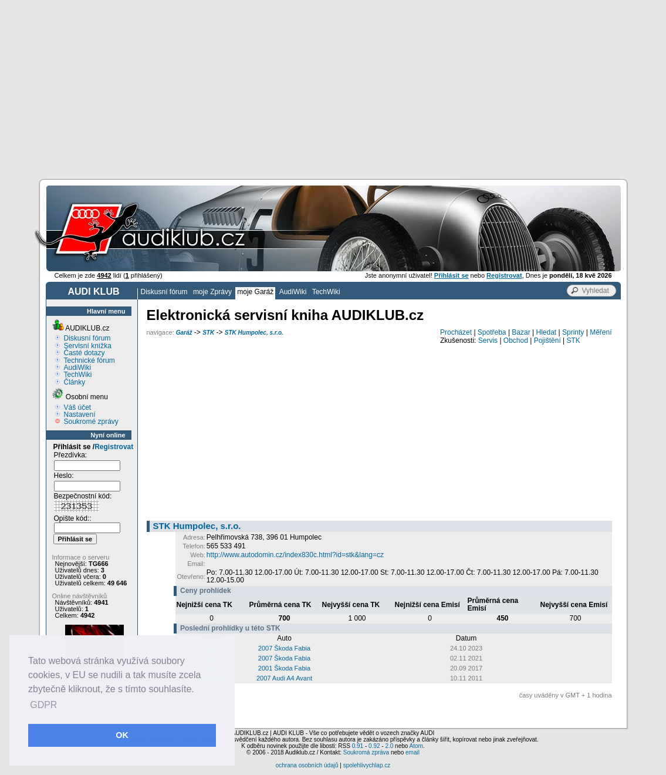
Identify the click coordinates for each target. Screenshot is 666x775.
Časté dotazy (84, 353)
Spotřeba (492, 332)
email (412, 752)
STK (208, 332)
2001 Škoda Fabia (284, 668)
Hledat (546, 332)
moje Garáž (255, 292)
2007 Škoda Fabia (284, 648)
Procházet (456, 332)
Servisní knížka (87, 346)
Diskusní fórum (164, 292)
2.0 (389, 746)
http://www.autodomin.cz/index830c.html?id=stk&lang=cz (295, 555)
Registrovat (113, 447)
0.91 (357, 746)
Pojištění (547, 340)
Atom (416, 746)
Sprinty (573, 332)
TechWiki (326, 292)
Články (75, 382)
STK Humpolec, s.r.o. (254, 332)
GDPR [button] (43, 705)
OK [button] (122, 735)
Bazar (521, 332)
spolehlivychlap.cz (367, 765)
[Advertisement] (333, 88)
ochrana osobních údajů (307, 765)
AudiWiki (293, 292)
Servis (488, 340)
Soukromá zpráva (366, 752)
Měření (600, 332)
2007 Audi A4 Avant (284, 678)
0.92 (374, 746)
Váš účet (78, 407)
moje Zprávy (212, 292)
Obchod (515, 340)
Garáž (184, 332)
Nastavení (80, 414)
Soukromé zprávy (91, 421)
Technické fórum (89, 360)
